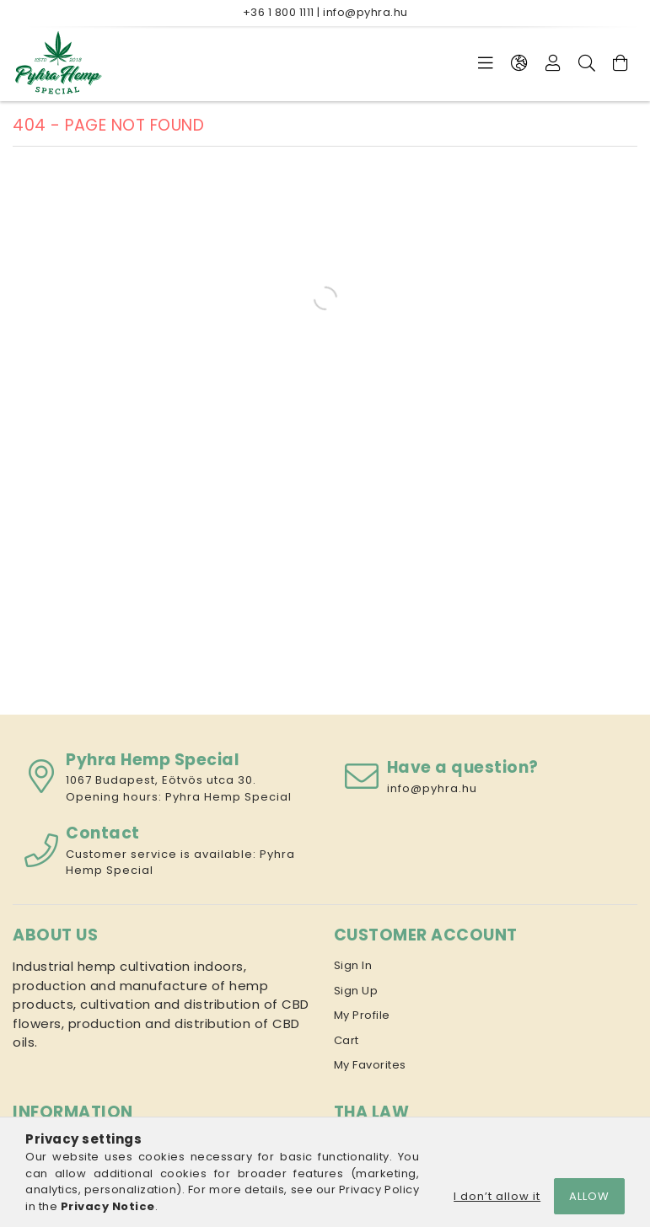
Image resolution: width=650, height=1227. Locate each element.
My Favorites (370, 1065)
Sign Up (356, 991)
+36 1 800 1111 (278, 12)
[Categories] (485, 63)
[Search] (587, 63)
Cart (346, 1040)
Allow (589, 1196)
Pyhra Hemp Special (228, 797)
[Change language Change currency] (519, 63)
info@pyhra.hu (365, 12)
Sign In (353, 965)
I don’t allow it (497, 1196)
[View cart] (620, 63)
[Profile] (553, 63)
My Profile (362, 1015)
